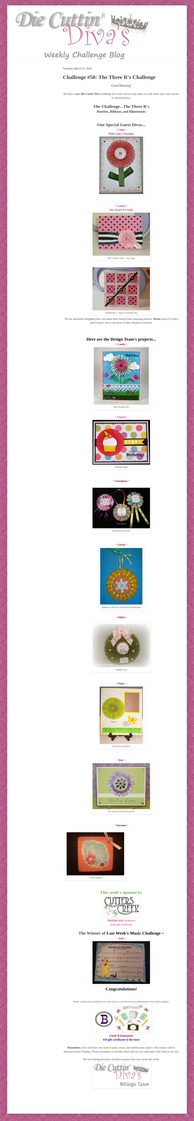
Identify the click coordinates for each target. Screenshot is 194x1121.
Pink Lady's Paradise (121, 133)
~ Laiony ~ (121, 205)
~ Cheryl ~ (121, 416)
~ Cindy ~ (121, 129)
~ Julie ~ (121, 938)
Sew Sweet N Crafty (121, 209)
